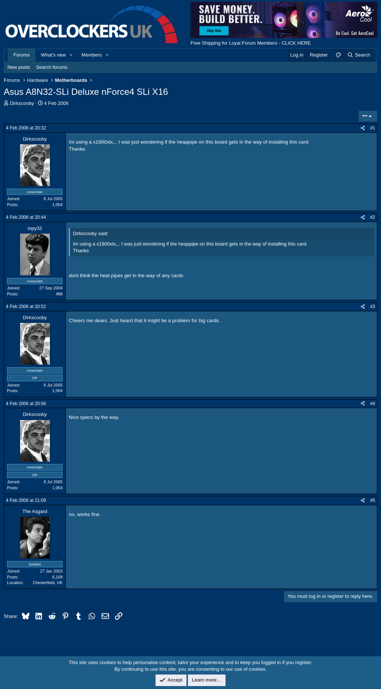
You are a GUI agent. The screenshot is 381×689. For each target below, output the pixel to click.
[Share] (363, 128)
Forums (21, 55)
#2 (372, 217)
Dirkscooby (22, 103)
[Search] (358, 55)
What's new (53, 55)
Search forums (52, 67)
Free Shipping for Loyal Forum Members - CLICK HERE (250, 43)
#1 (372, 128)
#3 (372, 306)
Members (91, 55)
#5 (372, 500)
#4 (372, 403)
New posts (18, 67)
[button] (71, 55)
